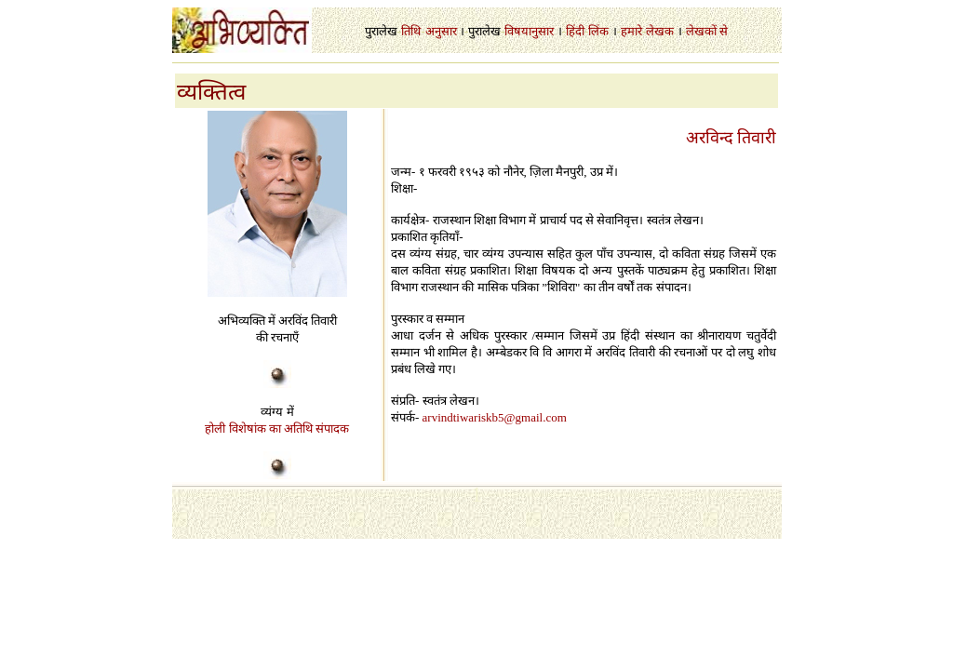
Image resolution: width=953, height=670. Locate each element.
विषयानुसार (529, 31)
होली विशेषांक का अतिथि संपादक (277, 429)
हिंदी (575, 31)
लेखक (660, 31)
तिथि (411, 31)
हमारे (631, 31)
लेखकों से (707, 31)
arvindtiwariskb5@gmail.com (495, 417)
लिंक (598, 31)
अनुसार (441, 31)
